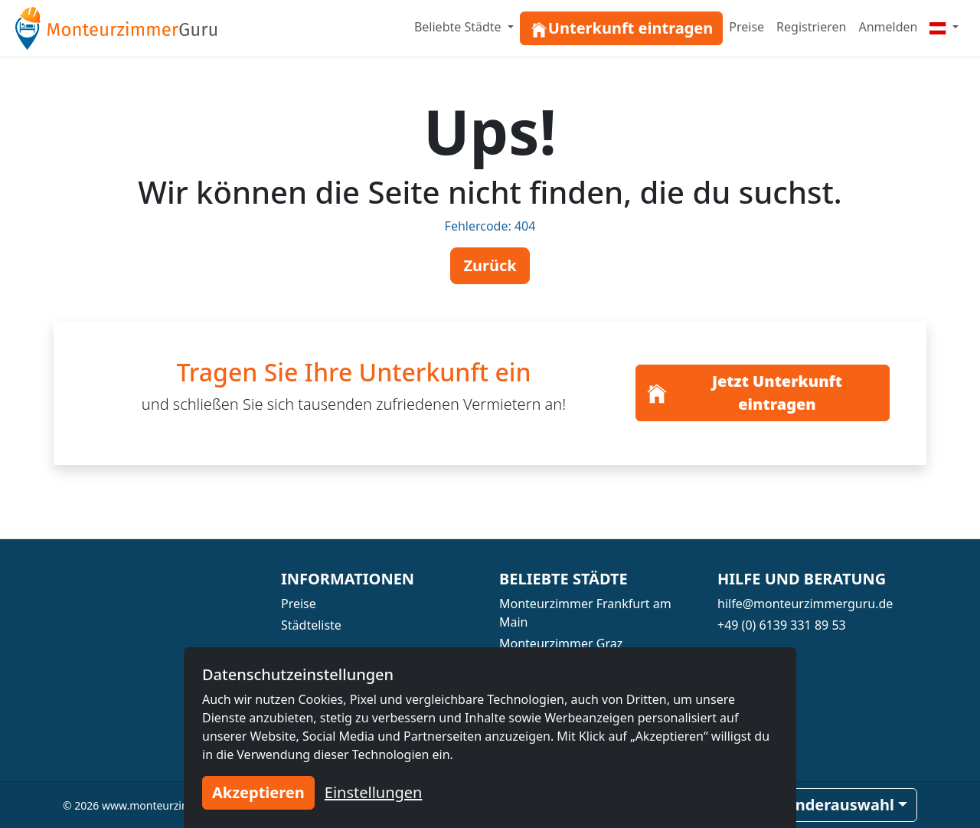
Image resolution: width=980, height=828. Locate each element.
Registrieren (811, 26)
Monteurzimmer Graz (560, 643)
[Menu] (944, 26)
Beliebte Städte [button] (459, 26)
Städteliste (311, 625)
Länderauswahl (836, 804)
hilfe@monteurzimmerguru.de (805, 603)
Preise (746, 26)
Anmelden (887, 26)
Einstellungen (374, 792)
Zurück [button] (489, 265)
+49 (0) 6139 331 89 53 (781, 625)
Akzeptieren (258, 792)
